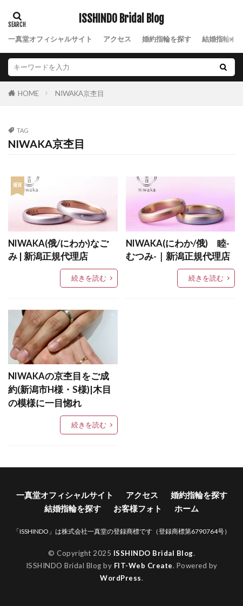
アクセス (117, 39)
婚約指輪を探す (166, 39)
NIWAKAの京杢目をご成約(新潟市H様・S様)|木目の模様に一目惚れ (59, 389)
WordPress (120, 578)
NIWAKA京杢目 (79, 93)
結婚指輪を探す (72, 508)
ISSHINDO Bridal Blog (121, 18)
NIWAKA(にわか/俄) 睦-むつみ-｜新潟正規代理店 (178, 250)
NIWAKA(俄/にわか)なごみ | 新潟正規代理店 (58, 250)
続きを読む (88, 278)
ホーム (186, 508)
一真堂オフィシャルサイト (50, 39)
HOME (28, 93)
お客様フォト (137, 508)
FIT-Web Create (143, 565)
